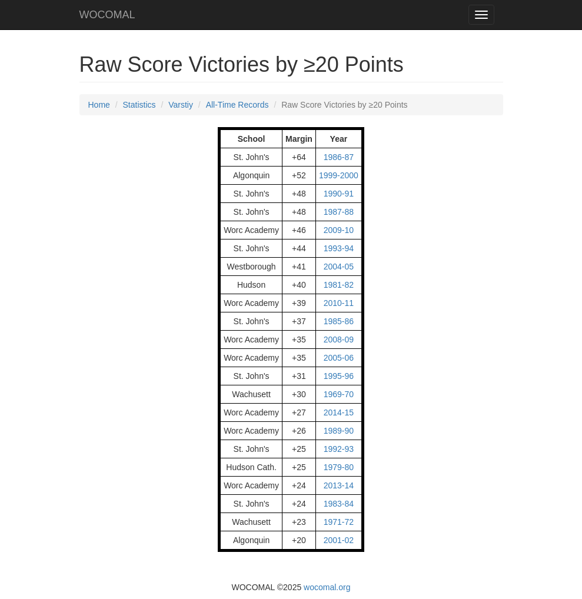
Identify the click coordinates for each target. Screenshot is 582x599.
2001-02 (339, 540)
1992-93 (339, 449)
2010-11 (339, 303)
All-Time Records (237, 104)
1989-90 (339, 430)
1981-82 (339, 284)
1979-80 (339, 467)
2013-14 (339, 485)
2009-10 (339, 230)
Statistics (139, 104)
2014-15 (339, 412)
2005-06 (339, 357)
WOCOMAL (107, 15)
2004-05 (339, 266)
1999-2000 (338, 175)
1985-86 (339, 321)
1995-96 (339, 376)
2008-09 (339, 339)
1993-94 (339, 248)
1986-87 (339, 157)
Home (99, 104)
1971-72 (339, 522)
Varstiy (180, 104)
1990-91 (339, 193)
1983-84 (339, 503)
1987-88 (339, 212)
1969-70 (339, 394)
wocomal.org (327, 587)
